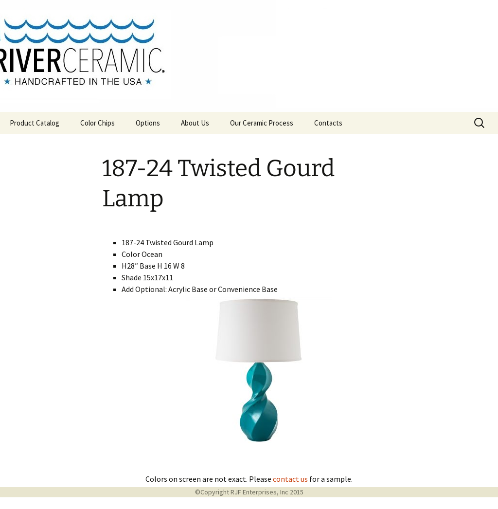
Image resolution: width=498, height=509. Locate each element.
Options (148, 122)
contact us (290, 479)
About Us (195, 122)
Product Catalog (34, 122)
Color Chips (97, 122)
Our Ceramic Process (261, 122)
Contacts (328, 122)
